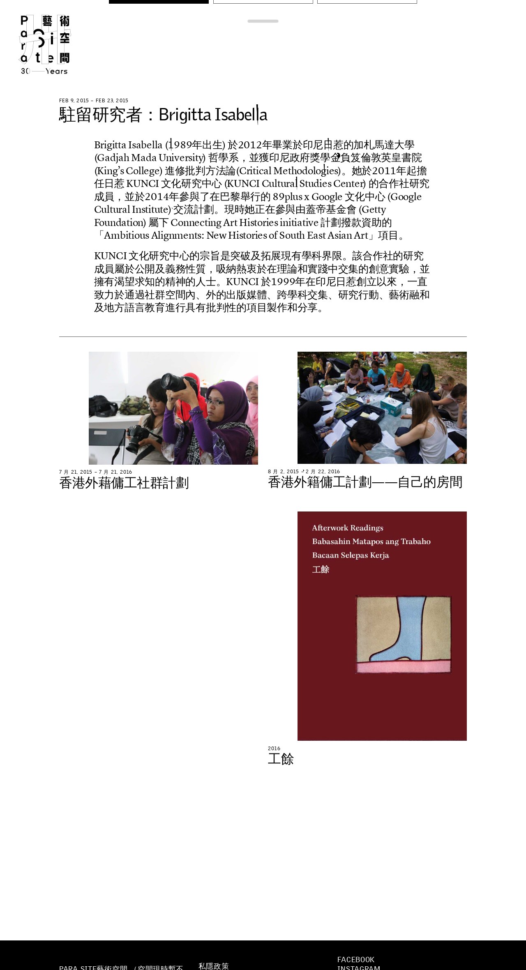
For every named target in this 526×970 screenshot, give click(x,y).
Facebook (356, 959)
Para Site (58, 44)
